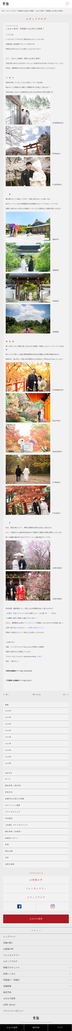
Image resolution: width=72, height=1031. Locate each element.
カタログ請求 (12, 1027)
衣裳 (7, 844)
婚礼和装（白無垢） (13, 831)
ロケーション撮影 (12, 805)
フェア (60, 1027)
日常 (7, 858)
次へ (64, 694)
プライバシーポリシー (13, 1011)
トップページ (9, 937)
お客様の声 (8, 949)
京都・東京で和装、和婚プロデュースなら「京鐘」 (6, 3)
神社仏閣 (9, 851)
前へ (7, 694)
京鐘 (36, 1018)
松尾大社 (9, 792)
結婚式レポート (11, 838)
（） (39, 656)
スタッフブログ (10, 961)
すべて (8, 779)
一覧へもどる (36, 694)
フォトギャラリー (11, 955)
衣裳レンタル (9, 974)
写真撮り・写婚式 (11, 980)
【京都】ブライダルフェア (16, 825)
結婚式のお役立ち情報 (14, 799)
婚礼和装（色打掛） (13, 785)
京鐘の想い (8, 943)
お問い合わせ (9, 1005)
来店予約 (36, 1027)
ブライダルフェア (12, 812)
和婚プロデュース (11, 967)
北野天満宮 (10, 864)
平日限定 (9, 818)
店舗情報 (7, 986)
